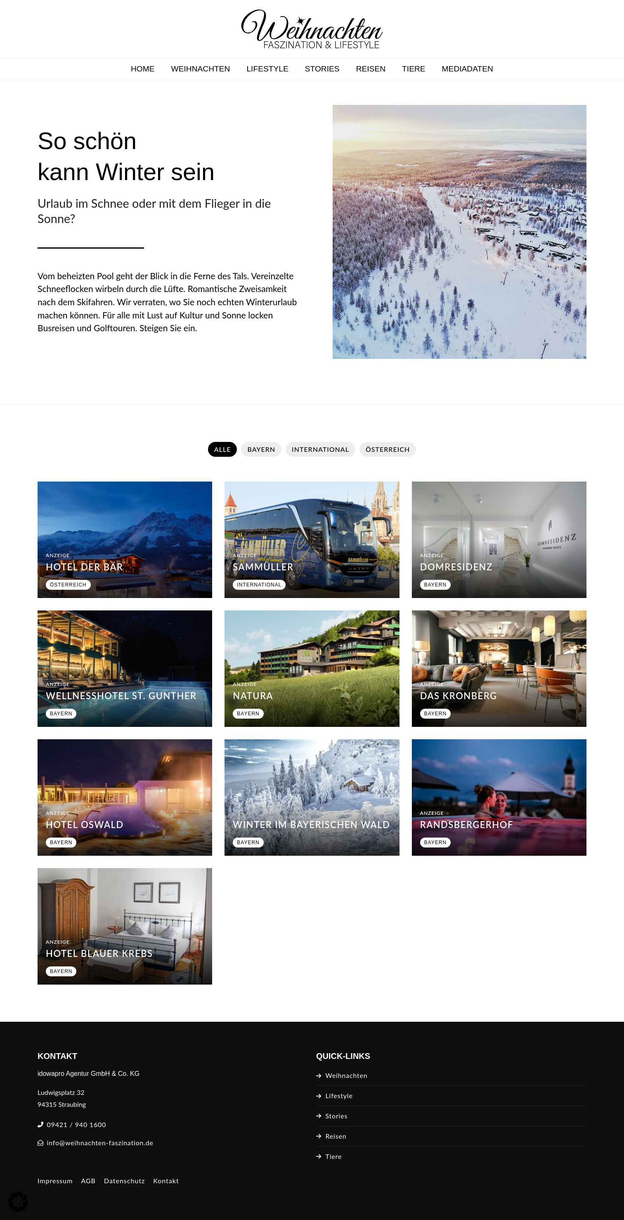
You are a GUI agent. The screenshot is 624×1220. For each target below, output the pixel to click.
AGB (88, 1180)
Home (143, 68)
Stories (322, 68)
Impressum (55, 1180)
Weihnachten (200, 68)
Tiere (413, 68)
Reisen (370, 68)
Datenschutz (124, 1180)
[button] (18, 1202)
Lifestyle (267, 68)
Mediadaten (467, 68)
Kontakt (166, 1180)
